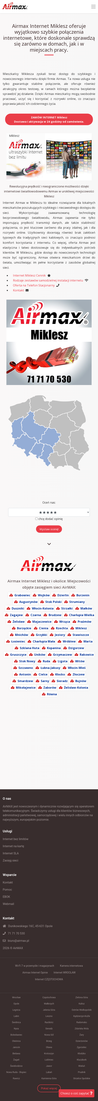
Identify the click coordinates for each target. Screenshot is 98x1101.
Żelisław (19, 622)
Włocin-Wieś (77, 668)
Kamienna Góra (49, 1078)
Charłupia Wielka (81, 615)
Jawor (49, 1066)
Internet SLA (11, 853)
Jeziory (60, 635)
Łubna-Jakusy (50, 668)
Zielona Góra (82, 997)
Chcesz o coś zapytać (77, 1093)
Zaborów (49, 688)
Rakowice (87, 655)
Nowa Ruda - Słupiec (16, 1072)
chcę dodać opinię (50, 519)
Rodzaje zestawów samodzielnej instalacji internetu (48, 280)
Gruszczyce (18, 655)
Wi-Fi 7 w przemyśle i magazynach (34, 965)
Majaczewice (42, 622)
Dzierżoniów (82, 1041)
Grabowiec (22, 595)
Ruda (46, 661)
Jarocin (16, 1047)
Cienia (43, 628)
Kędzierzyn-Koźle (81, 1016)
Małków (86, 608)
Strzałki (67, 608)
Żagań (16, 1059)
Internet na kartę (13, 846)
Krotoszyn (49, 1053)
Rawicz (16, 1078)
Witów (80, 661)
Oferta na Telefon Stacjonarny (34, 285)
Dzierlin (63, 595)
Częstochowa (49, 997)
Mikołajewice (26, 688)
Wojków (44, 595)
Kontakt (18, 290)
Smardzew (25, 681)
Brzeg (49, 1041)
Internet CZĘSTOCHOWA (49, 979)
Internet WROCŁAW (65, 972)
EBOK (6, 897)
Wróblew (69, 641)
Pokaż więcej (49, 1088)
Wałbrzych (49, 1003)
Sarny (45, 681)
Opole (16, 1003)
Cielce (43, 674)
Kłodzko (82, 1053)
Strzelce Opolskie (81, 1078)
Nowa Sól (49, 1035)
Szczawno (25, 668)
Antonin (25, 674)
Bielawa (16, 1053)
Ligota (62, 661)
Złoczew (79, 674)
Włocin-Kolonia (43, 608)
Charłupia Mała (44, 641)
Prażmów (84, 622)
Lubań (49, 1072)
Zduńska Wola (82, 1028)
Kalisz (82, 1003)
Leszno (49, 1016)
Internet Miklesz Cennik (29, 275)
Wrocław (16, 997)
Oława (49, 1047)
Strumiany (77, 602)
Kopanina (54, 648)
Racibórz (49, 1022)
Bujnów (80, 681)
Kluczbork (81, 1059)
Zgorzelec (81, 1047)
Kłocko (60, 674)
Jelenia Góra (49, 1010)
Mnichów (21, 635)
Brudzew (55, 615)
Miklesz (81, 628)
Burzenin (82, 595)
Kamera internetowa (71, 965)
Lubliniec (49, 1059)
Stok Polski (53, 602)
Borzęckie (24, 628)
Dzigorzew (76, 648)
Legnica (16, 1010)
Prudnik (81, 1072)
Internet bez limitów (15, 839)
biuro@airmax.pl (16, 940)
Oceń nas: (49, 502)
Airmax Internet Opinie (35, 972)
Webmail (8, 904)
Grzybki (41, 635)
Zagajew (16, 615)
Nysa (16, 1028)
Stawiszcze (81, 635)
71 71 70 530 (14, 933)
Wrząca (64, 622)
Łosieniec (18, 641)
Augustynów (28, 602)
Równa (52, 694)
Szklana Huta (29, 648)
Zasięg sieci (10, 860)
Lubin (16, 1016)
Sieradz (62, 681)
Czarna (36, 615)
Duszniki (18, 608)
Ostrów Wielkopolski (82, 1010)
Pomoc (7, 889)
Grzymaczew (62, 655)
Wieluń (81, 1066)
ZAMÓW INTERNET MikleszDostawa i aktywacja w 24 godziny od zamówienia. (49, 119)
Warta (88, 641)
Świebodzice (16, 1066)
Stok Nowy (27, 661)
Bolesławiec (16, 1035)
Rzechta (62, 628)
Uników (39, 655)
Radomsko (81, 1022)
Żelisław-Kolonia (76, 688)
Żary (82, 1035)
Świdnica (16, 1022)
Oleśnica (16, 1041)
